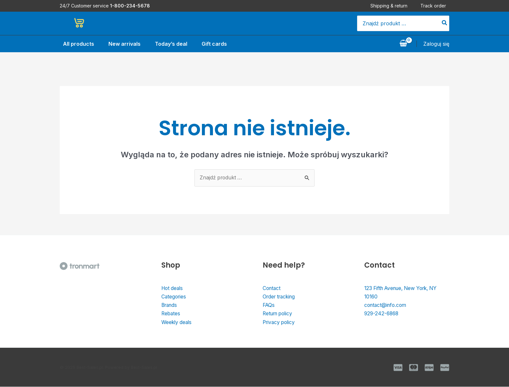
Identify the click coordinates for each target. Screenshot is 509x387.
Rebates (171, 314)
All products (75, 44)
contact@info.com (386, 305)
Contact (272, 288)
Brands (170, 305)
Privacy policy (280, 323)
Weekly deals (177, 323)
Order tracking (280, 297)
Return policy (279, 314)
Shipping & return (392, 5)
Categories (174, 297)
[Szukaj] (445, 23)
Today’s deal (170, 44)
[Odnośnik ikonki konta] (436, 44)
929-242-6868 (382, 314)
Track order (436, 5)
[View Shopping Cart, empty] (403, 43)
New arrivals (122, 44)
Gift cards (215, 44)
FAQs (269, 305)
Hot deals (173, 288)
